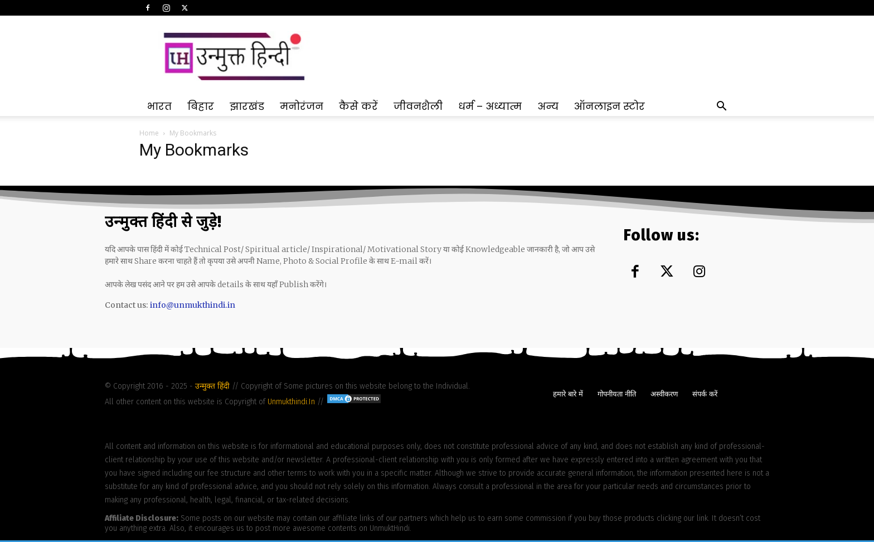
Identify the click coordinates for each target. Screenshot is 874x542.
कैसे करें (358, 106)
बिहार (200, 106)
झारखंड (247, 106)
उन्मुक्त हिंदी (213, 386)
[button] (721, 107)
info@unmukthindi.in (192, 305)
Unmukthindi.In (291, 401)
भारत (159, 106)
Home (149, 133)
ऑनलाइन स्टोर (609, 106)
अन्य (548, 106)
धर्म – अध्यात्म (490, 106)
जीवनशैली (418, 106)
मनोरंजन (301, 106)
